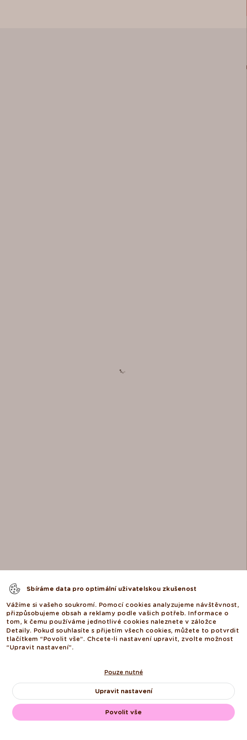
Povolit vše (123, 712)
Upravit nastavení (123, 691)
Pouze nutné (123, 672)
